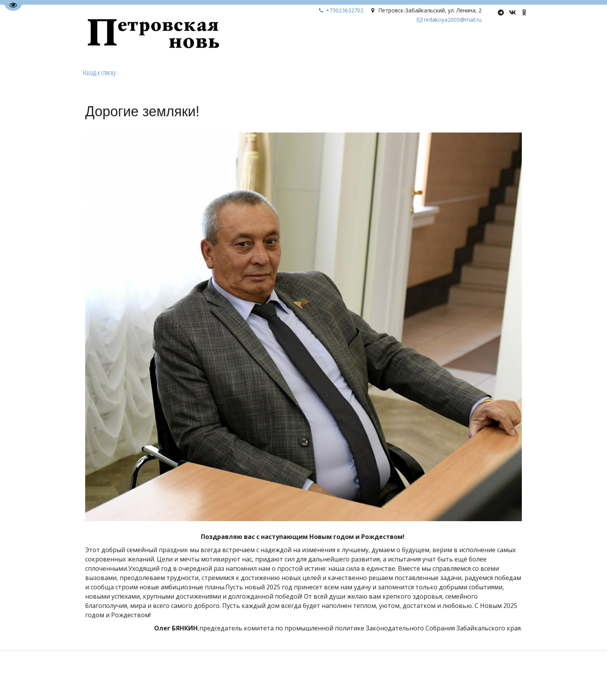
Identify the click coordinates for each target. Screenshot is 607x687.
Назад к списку (99, 72)
